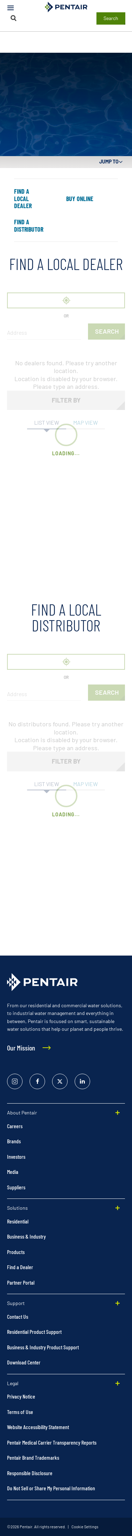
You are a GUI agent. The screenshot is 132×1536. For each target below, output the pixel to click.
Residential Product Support (34, 1331)
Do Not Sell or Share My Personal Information (51, 1488)
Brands (14, 1141)
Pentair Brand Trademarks (33, 1457)
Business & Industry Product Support (43, 1347)
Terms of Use (20, 1411)
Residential (18, 1221)
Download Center (23, 1362)
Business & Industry (26, 1236)
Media (12, 1171)
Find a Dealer (20, 1267)
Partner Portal (20, 1282)
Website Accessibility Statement (38, 1426)
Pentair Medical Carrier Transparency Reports (51, 1442)
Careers (15, 1126)
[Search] (13, 18)
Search (110, 18)
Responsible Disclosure (29, 1473)
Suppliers (16, 1187)
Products (16, 1251)
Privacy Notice (21, 1396)
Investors (16, 1156)
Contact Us (17, 1316)
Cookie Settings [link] (84, 1526)
